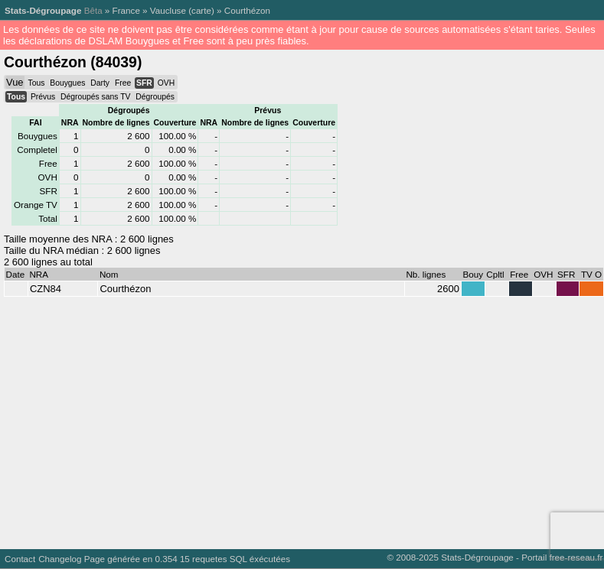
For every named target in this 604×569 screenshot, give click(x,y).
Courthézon (247, 10)
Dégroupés (155, 97)
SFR (144, 83)
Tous (36, 83)
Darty (99, 83)
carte (201, 10)
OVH (166, 83)
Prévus (43, 97)
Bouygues (67, 83)
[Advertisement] (292, 419)
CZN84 (45, 288)
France (126, 10)
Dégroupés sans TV (95, 97)
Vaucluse (168, 10)
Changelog (59, 559)
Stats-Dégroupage (43, 10)
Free (123, 83)
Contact (20, 559)
